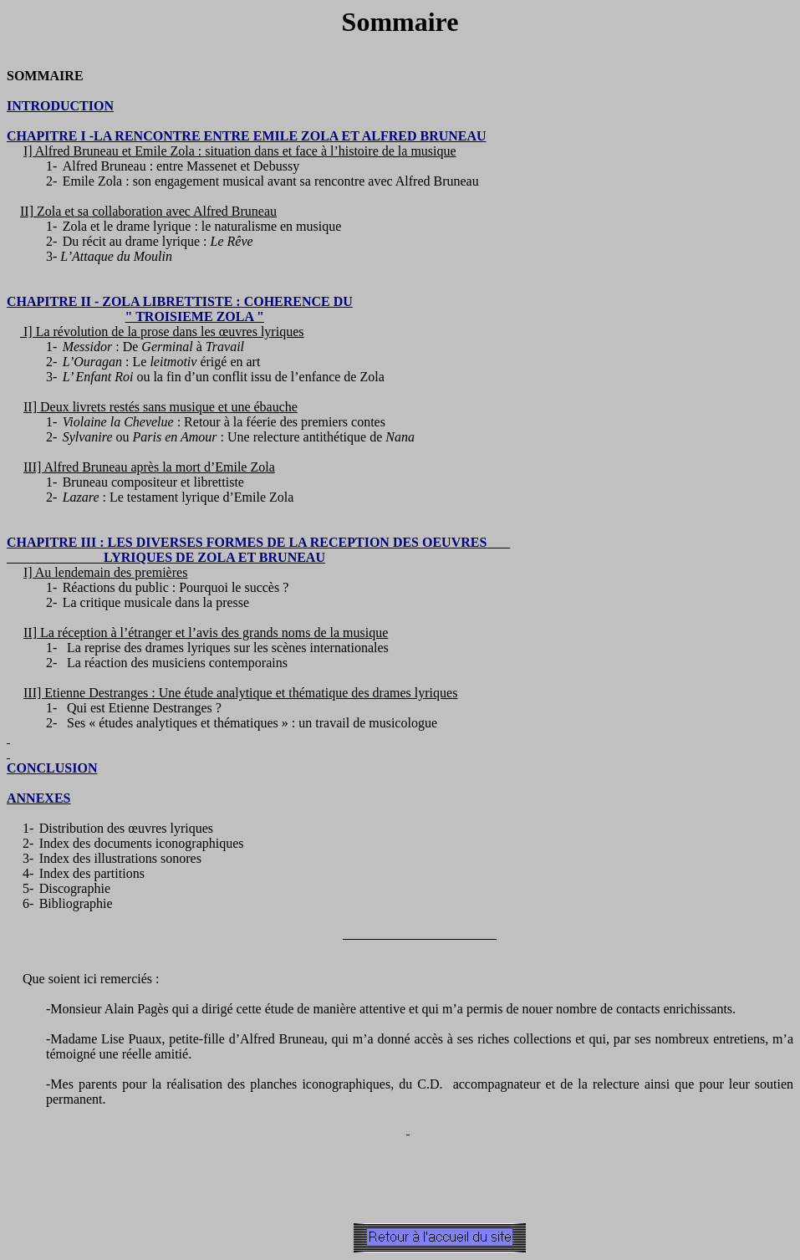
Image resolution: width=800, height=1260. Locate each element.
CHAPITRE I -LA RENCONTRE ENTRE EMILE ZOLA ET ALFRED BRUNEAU (247, 136)
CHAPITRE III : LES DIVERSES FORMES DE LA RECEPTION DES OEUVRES (258, 542)
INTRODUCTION (60, 106)
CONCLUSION (52, 768)
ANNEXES (38, 798)
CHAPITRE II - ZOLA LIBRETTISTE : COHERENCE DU (180, 301)
